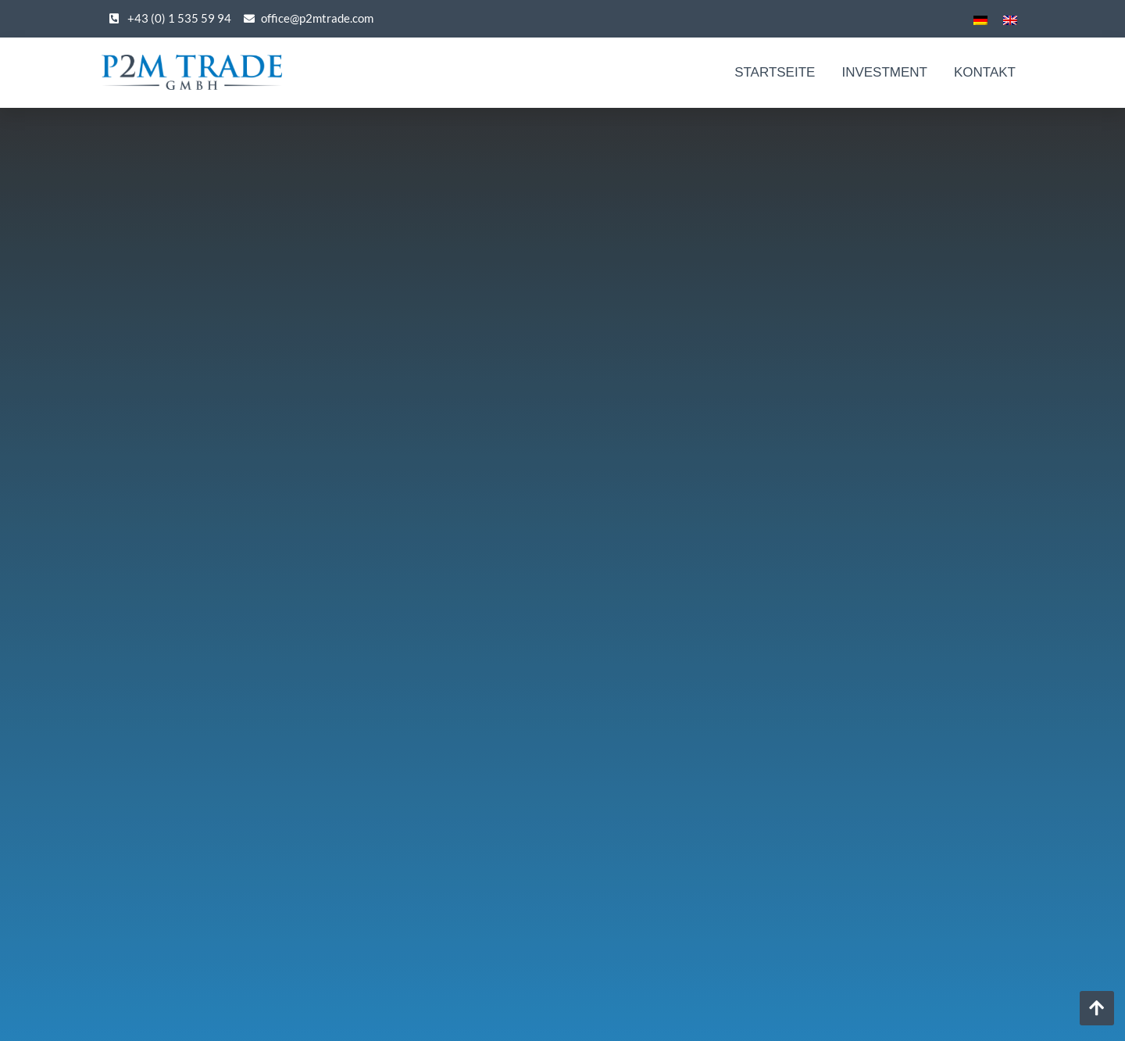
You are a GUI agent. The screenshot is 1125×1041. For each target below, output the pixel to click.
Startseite (774, 72)
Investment (884, 72)
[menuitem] (980, 19)
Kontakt (985, 72)
